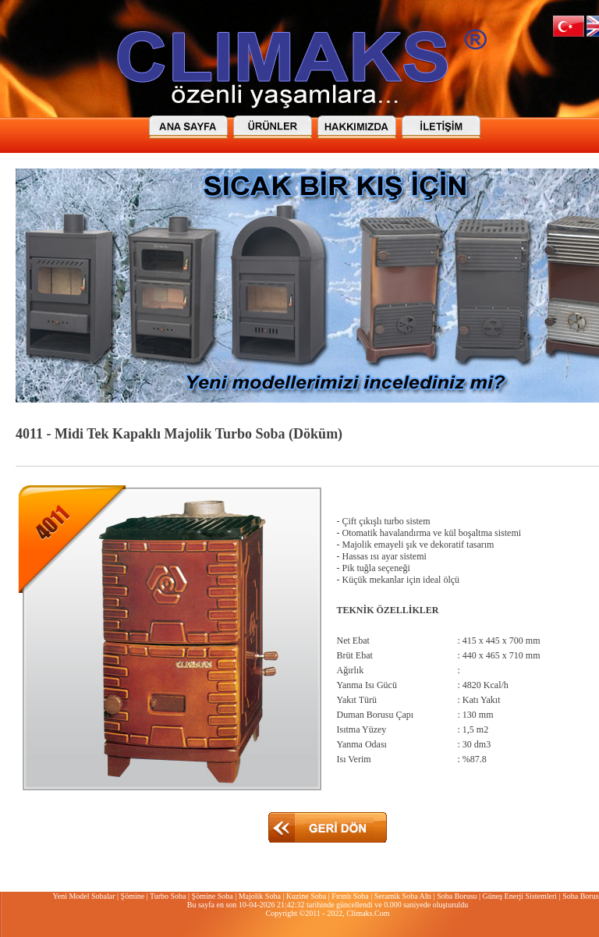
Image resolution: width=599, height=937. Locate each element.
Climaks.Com (367, 913)
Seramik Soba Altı (402, 896)
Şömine (133, 896)
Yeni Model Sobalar (83, 896)
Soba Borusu (457, 896)
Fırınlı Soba (350, 896)
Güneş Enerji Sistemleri (520, 896)
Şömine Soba (212, 896)
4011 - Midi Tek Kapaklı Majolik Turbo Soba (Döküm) (179, 434)
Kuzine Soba (306, 896)
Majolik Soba (260, 896)
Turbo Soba (168, 896)
